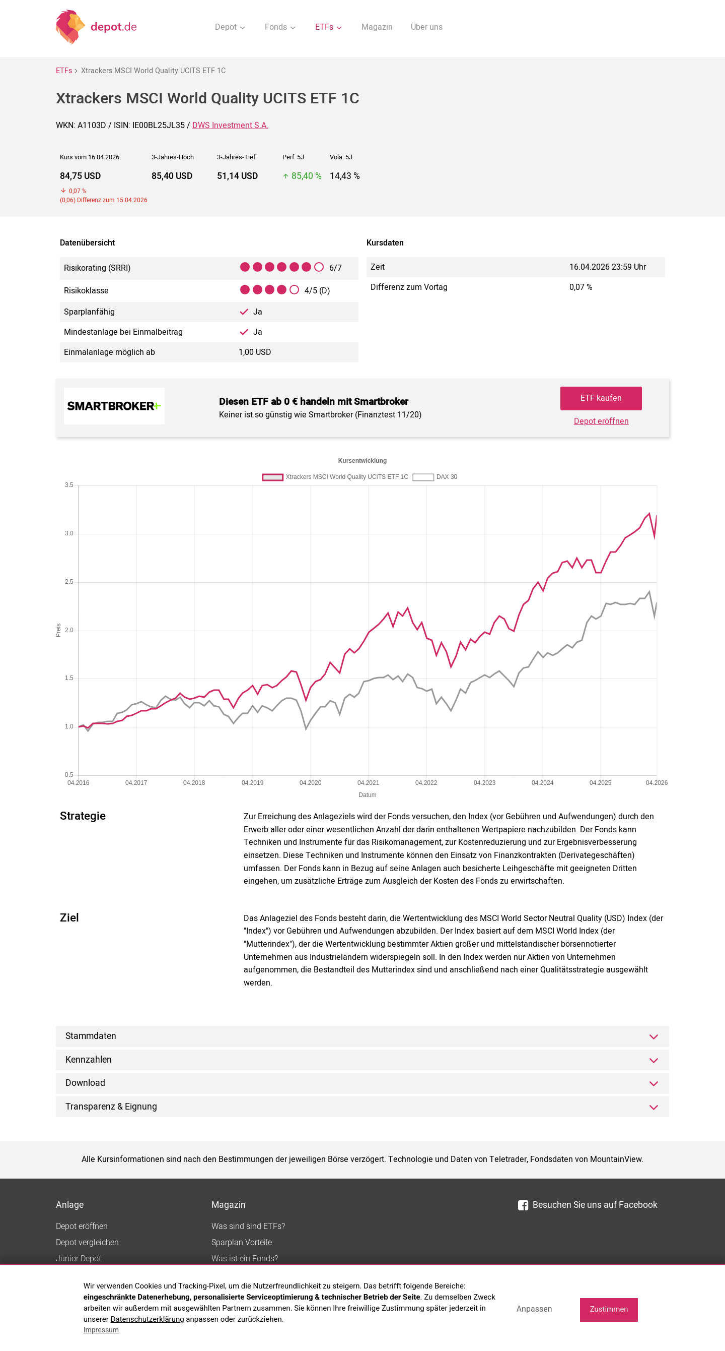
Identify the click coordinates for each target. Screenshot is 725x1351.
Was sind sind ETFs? (248, 1226)
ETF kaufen (601, 398)
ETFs (64, 71)
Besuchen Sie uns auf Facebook (588, 1205)
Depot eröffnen (601, 421)
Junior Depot (78, 1259)
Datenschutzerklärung (147, 1319)
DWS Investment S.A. (230, 125)
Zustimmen (609, 1309)
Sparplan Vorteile (241, 1243)
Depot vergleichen (87, 1243)
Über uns (427, 27)
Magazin (377, 27)
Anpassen (534, 1309)
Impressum (101, 1330)
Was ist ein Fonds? (244, 1259)
